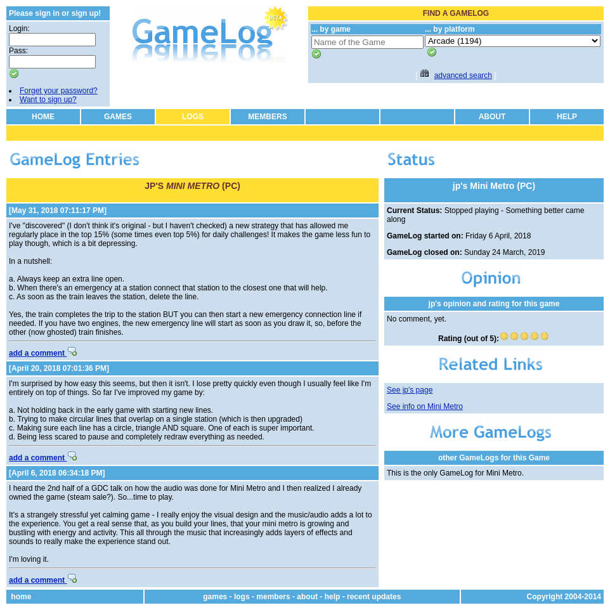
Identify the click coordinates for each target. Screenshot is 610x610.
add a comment (43, 353)
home (21, 596)
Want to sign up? (48, 99)
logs (242, 596)
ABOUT (492, 116)
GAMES (118, 116)
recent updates (374, 596)
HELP (567, 116)
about (307, 596)
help (333, 596)
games (215, 596)
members (273, 596)
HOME (43, 116)
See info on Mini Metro (425, 406)
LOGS (193, 116)
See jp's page (409, 390)
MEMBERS (267, 116)
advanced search (463, 75)
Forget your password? (59, 90)
